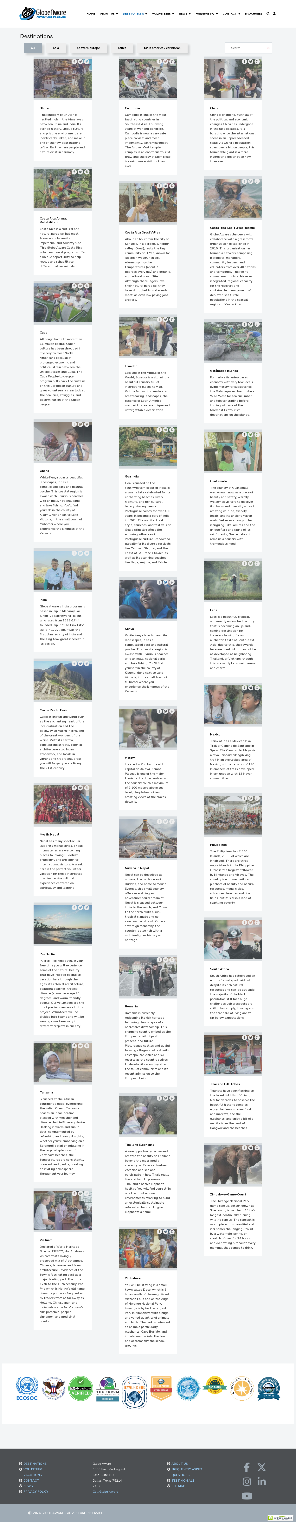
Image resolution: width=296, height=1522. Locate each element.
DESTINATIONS (35, 1464)
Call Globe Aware (105, 1492)
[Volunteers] (173, 13)
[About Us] (117, 13)
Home (91, 14)
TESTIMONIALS (182, 1480)
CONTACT (31, 1480)
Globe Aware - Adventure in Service (72, 1513)
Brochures (253, 14)
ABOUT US (179, 1464)
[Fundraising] (217, 13)
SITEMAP (178, 1486)
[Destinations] (147, 13)
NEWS (28, 1486)
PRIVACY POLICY (35, 1492)
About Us (107, 14)
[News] (190, 13)
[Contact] (239, 13)
